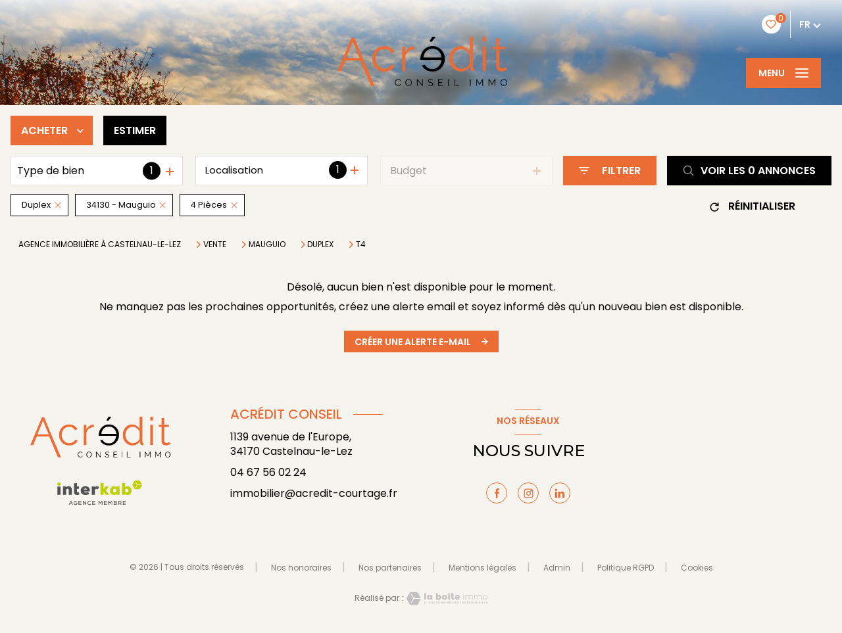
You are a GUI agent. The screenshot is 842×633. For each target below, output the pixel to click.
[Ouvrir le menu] (783, 73)
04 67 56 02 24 (268, 472)
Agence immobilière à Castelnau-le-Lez (99, 244)
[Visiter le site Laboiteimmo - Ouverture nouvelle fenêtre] (445, 598)
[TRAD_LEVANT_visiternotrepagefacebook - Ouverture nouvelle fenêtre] (496, 493)
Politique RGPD (625, 567)
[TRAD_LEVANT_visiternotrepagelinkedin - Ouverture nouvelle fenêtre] (559, 493)
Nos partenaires (390, 567)
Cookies (697, 568)
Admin (556, 567)
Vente (214, 244)
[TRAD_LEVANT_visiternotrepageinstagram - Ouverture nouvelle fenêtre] (528, 493)
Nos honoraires (301, 567)
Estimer (135, 130)
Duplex (320, 244)
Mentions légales (482, 567)
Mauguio (267, 244)
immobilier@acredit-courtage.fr (313, 493)
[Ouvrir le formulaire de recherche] (609, 170)
